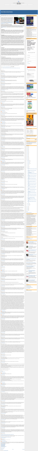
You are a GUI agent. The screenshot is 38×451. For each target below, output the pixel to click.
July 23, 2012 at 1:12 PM (3, 374)
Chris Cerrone (3, 111)
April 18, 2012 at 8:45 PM (3, 84)
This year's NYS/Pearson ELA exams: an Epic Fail (30, 262)
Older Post (23, 449)
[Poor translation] (20, 3)
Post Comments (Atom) (6, 450)
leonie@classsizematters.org (29, 290)
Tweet (27, 211)
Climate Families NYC (29, 76)
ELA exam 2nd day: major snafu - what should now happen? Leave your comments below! (31, 271)
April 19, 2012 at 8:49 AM (3, 146)
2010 (27, 207)
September (29, 163)
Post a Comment (2, 448)
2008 (27, 209)
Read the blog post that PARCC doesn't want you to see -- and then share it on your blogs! (32, 250)
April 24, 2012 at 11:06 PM (3, 318)
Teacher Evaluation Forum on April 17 (31, 197)
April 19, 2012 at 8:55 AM (3, 149)
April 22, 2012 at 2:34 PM (3, 290)
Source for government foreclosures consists (5, 435)
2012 (27, 159)
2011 (27, 206)
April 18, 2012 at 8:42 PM (3, 81)
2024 (27, 148)
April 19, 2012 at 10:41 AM (3, 160)
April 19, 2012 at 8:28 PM (3, 182)
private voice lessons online (3, 446)
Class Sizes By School (28, 285)
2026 (27, 146)
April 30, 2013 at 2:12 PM (3, 432)
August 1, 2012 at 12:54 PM (3, 400)
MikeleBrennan (3, 161)
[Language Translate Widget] (29, 238)
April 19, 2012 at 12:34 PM (3, 164)
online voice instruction (3, 444)
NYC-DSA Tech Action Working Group (30, 77)
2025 (27, 147)
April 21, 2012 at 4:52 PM (3, 266)
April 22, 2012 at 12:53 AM (3, 280)
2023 (27, 149)
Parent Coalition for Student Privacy (30, 75)
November (29, 161)
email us (31, 143)
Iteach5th (3, 270)
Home (12, 449)
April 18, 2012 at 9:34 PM (3, 110)
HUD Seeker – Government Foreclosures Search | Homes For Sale (7, 434)
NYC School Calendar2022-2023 (29, 287)
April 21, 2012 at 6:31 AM (3, 260)
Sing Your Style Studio (4, 441)
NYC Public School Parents (7, 11)
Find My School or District (28, 286)
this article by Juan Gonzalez (10, 19)
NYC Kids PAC (32, 76)
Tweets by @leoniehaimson (29, 212)
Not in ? (28, 62)
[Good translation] (18, 3)
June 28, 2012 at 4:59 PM (3, 359)
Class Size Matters (30, 142)
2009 (27, 208)
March (28, 203)
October (28, 162)
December (29, 160)
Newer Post (2, 449)
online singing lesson (3, 445)
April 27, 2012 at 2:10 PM (3, 339)
